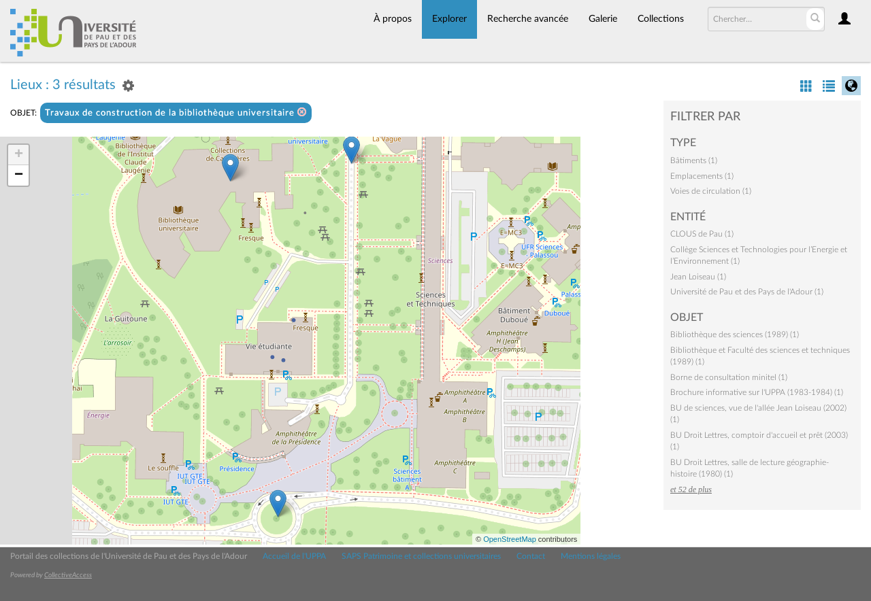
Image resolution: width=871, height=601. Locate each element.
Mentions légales (591, 556)
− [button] (18, 175)
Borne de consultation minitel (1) (728, 377)
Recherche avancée (527, 19)
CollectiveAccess (68, 575)
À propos (393, 19)
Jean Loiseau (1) (698, 277)
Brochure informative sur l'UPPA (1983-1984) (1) (756, 392)
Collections (661, 19)
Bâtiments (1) (693, 160)
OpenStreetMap (509, 539)
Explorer (449, 19)
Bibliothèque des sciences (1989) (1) (734, 334)
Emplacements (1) (702, 176)
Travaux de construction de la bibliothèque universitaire (176, 112)
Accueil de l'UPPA (294, 556)
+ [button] (18, 155)
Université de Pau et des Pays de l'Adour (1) (746, 292)
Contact (530, 556)
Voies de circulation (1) (710, 191)
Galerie (603, 19)
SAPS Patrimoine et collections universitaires (421, 556)
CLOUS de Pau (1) (702, 234)
